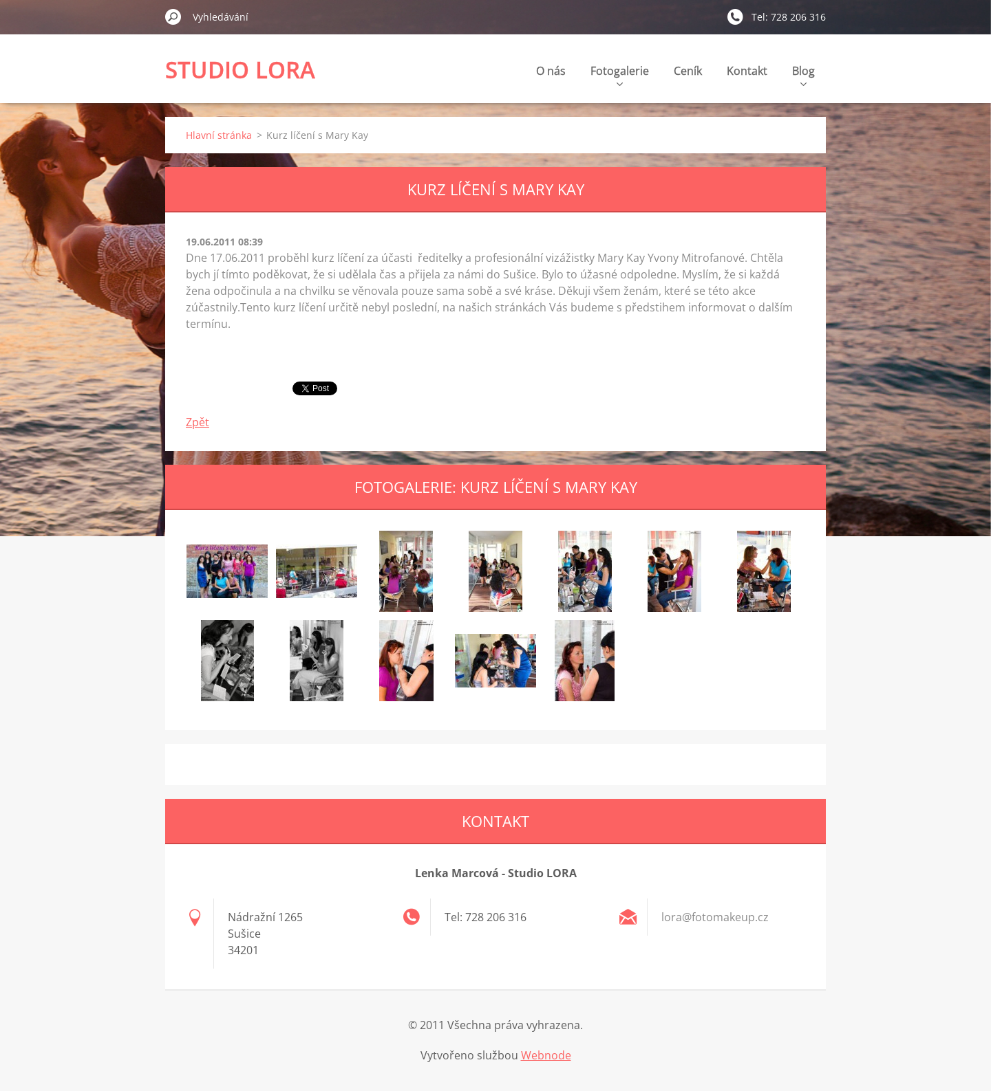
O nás (551, 70)
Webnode (546, 1055)
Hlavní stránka (219, 135)
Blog (803, 74)
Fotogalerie (619, 74)
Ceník (688, 70)
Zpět (197, 422)
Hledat (173, 16)
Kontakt (747, 70)
